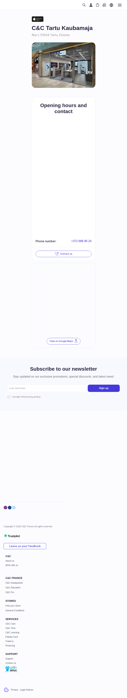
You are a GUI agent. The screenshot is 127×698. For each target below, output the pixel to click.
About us (9, 561)
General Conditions (14, 610)
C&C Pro (9, 592)
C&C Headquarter (14, 583)
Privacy (14, 690)
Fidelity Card (11, 637)
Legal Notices (26, 690)
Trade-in (9, 641)
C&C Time (10, 628)
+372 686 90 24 (81, 241)
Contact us (10, 663)
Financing (10, 645)
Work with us (11, 565)
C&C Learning (12, 632)
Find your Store (13, 606)
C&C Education (13, 587)
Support (9, 658)
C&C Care (10, 624)
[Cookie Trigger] (6, 690)
